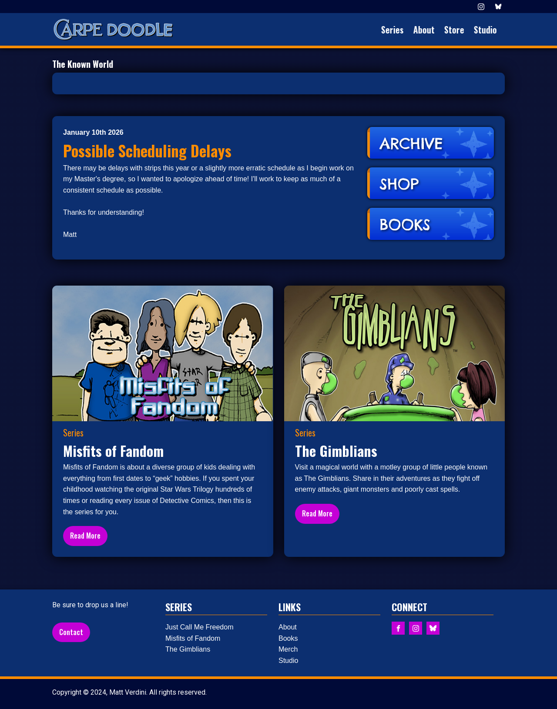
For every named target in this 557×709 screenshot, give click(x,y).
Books (288, 638)
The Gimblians (187, 649)
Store (457, 29)
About (427, 29)
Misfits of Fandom (192, 638)
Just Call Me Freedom (199, 627)
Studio (488, 29)
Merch (288, 649)
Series (395, 29)
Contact (71, 632)
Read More (85, 535)
